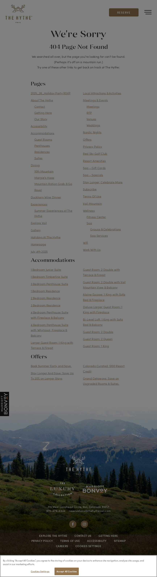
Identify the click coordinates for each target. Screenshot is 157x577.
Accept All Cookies (66, 571)
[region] (78, 566)
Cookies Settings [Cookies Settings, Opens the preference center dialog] (40, 571)
